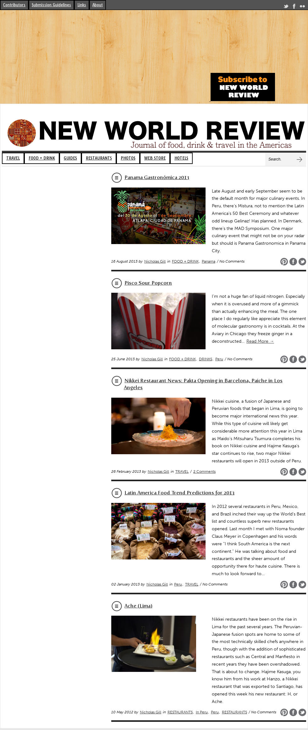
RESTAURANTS (99, 158)
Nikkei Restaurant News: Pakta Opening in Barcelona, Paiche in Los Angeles (203, 384)
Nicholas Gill (155, 261)
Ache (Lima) (138, 606)
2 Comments (204, 471)
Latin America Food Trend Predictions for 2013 (179, 493)
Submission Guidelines (51, 5)
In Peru (202, 712)
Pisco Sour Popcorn (148, 283)
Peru (219, 359)
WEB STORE (155, 158)
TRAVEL (13, 158)
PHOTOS (128, 158)
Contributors (14, 5)
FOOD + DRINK (42, 158)
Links (81, 5)
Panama (208, 261)
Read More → (260, 341)
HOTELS (181, 158)
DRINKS (205, 359)
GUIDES (70, 158)
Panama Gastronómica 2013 (156, 177)
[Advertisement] (104, 57)
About (97, 5)
